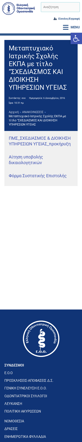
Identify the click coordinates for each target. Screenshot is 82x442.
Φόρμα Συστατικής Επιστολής (38, 175)
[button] (76, 38)
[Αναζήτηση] (60, 7)
